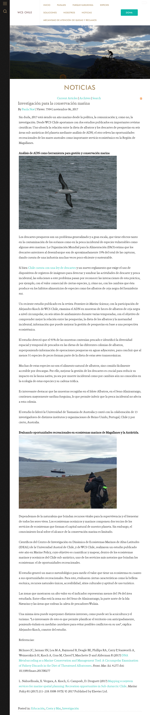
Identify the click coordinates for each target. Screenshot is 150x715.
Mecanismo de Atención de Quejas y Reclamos (70, 20)
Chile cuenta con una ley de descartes (52, 268)
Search (96, 98)
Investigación (70, 708)
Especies (104, 5)
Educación (38, 708)
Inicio (46, 5)
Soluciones (50, 12)
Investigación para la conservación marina (54, 103)
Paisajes (61, 5)
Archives (84, 98)
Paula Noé (28, 109)
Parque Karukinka (83, 5)
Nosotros (69, 12)
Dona (129, 12)
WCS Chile (25, 12)
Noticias (87, 12)
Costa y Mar (53, 708)
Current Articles (67, 98)
